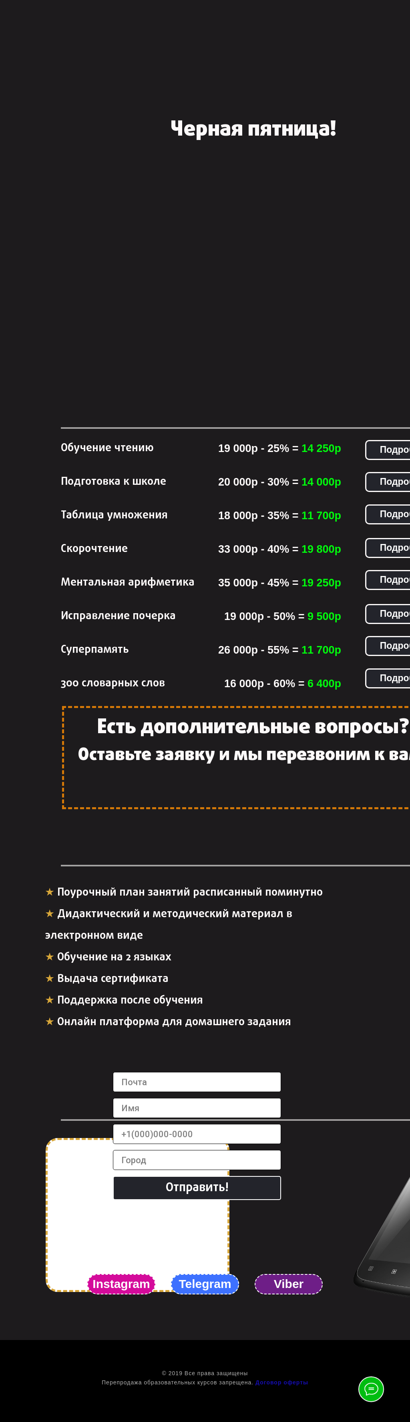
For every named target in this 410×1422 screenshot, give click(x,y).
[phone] (197, 1134)
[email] (197, 1082)
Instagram (121, 1283)
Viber (289, 1283)
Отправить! (197, 1188)
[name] (197, 1108)
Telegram (205, 1283)
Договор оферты (281, 1382)
